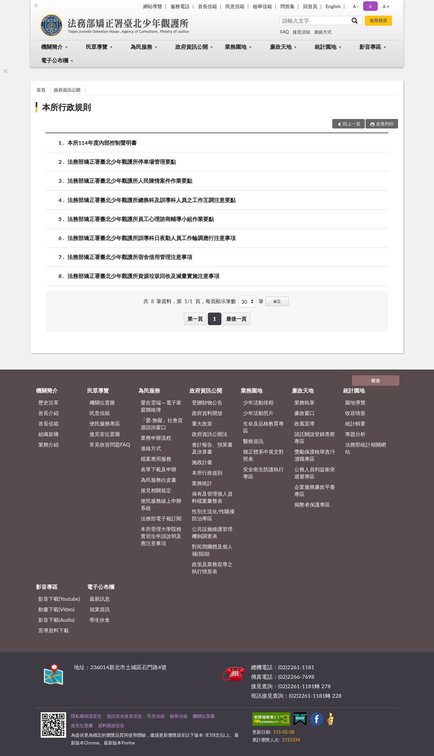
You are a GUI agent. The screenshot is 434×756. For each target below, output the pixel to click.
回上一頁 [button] (351, 123)
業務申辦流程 (156, 438)
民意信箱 (234, 6)
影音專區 (370, 46)
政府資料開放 (207, 413)
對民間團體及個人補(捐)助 (212, 550)
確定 (277, 301)
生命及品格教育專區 (263, 427)
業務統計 (202, 483)
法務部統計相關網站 (365, 448)
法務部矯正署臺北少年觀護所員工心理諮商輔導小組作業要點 (140, 219)
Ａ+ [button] (385, 6)
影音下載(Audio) (56, 620)
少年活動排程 (258, 402)
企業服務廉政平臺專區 (314, 490)
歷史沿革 (48, 402)
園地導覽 (355, 402)
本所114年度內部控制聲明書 (102, 142)
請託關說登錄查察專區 (314, 437)
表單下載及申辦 (158, 469)
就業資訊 (100, 609)
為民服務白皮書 (158, 480)
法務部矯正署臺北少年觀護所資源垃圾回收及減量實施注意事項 (143, 276)
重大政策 (202, 423)
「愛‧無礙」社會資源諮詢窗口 (162, 423)
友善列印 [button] (385, 123)
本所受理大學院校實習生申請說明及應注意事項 (161, 536)
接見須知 (301, 32)
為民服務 (141, 46)
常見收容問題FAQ (110, 444)
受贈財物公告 (207, 402)
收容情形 (355, 413)
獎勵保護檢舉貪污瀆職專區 (314, 455)
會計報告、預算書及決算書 (212, 448)
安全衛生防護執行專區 (263, 472)
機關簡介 (52, 46)
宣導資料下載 (53, 630)
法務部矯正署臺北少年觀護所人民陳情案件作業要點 (129, 180)
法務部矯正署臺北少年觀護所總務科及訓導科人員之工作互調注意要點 (151, 200)
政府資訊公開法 (210, 434)
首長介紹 (48, 413)
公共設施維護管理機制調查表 (212, 532)
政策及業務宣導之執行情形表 (212, 567)
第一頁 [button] (195, 319)
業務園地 (235, 46)
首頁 (41, 90)
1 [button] (214, 319)
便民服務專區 (105, 423)
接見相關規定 (156, 490)
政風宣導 (304, 423)
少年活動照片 (258, 413)
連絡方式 (323, 32)
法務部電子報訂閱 (161, 518)
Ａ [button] (370, 6)
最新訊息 (100, 599)
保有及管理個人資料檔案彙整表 (212, 497)
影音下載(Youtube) (59, 599)
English (333, 6)
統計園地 (325, 46)
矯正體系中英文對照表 (263, 455)
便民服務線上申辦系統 (161, 504)
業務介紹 (48, 444)
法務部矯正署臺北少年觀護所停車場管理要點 (121, 161)
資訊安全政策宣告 (124, 716)
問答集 (287, 6)
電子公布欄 (54, 60)
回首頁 (310, 6)
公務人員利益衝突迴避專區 (314, 472)
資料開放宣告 (111, 725)
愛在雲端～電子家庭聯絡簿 (161, 406)
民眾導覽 (96, 46)
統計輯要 (355, 423)
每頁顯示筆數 (220, 301)
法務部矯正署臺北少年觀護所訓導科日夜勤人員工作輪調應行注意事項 (151, 238)
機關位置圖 (102, 402)
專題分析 (355, 434)
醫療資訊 (253, 441)
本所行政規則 (66, 107)
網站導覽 (152, 6)
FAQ (284, 32)
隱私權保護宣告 (86, 716)
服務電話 (180, 6)
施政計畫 (202, 462)
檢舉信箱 (262, 6)
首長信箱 (207, 6)
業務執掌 (304, 402)
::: (36, 5)
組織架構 (48, 434)
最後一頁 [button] (236, 319)
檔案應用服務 (156, 459)
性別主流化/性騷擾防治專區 (213, 514)
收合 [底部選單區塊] (375, 380)
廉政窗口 (304, 413)
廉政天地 (281, 46)
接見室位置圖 (105, 434)
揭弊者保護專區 (312, 504)
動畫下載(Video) (56, 609)
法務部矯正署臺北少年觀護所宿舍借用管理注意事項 (129, 257)
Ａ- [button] (355, 6)
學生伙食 (100, 620)
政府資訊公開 (191, 46)
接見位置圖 (82, 725)
